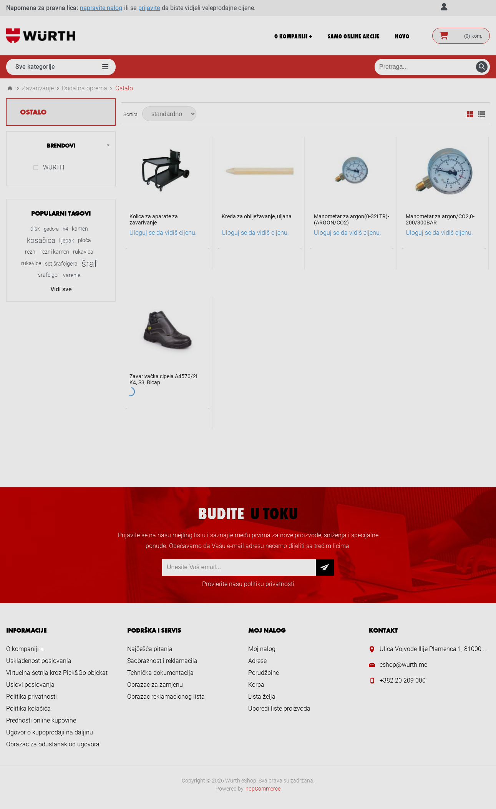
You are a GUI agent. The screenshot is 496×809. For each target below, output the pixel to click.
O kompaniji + (25, 649)
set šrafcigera (61, 264)
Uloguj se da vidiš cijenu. (163, 232)
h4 (65, 229)
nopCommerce (263, 789)
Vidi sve (61, 289)
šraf (89, 263)
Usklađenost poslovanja (38, 660)
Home (10, 88)
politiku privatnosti (269, 584)
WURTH (53, 167)
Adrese (257, 660)
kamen (80, 229)
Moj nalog (261, 649)
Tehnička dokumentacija (160, 672)
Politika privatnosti (31, 696)
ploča (84, 240)
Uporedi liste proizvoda (279, 708)
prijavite (149, 8)
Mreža (469, 114)
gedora (51, 229)
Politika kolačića (28, 708)
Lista (481, 114)
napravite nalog (101, 8)
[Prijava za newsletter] (239, 567)
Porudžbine (263, 672)
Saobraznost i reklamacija (162, 660)
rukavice (31, 263)
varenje (71, 275)
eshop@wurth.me (403, 664)
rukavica (83, 252)
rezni (30, 252)
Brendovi (61, 145)
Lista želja (261, 696)
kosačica (41, 240)
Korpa (256, 684)
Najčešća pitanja (150, 649)
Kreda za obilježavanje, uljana (257, 216)
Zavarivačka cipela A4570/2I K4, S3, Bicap (163, 379)
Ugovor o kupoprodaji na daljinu (49, 732)
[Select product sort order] (169, 113)
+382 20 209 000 (403, 680)
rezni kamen (54, 252)
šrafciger (48, 275)
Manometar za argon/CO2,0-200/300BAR (440, 219)
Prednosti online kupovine (41, 720)
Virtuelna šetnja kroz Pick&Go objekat (57, 672)
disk (35, 229)
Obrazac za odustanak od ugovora (53, 744)
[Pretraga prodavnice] (432, 67)
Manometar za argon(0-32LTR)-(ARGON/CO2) (351, 219)
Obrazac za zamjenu (155, 684)
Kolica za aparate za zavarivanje (153, 219)
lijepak (66, 241)
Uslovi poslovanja (30, 684)
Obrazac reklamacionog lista (166, 696)
